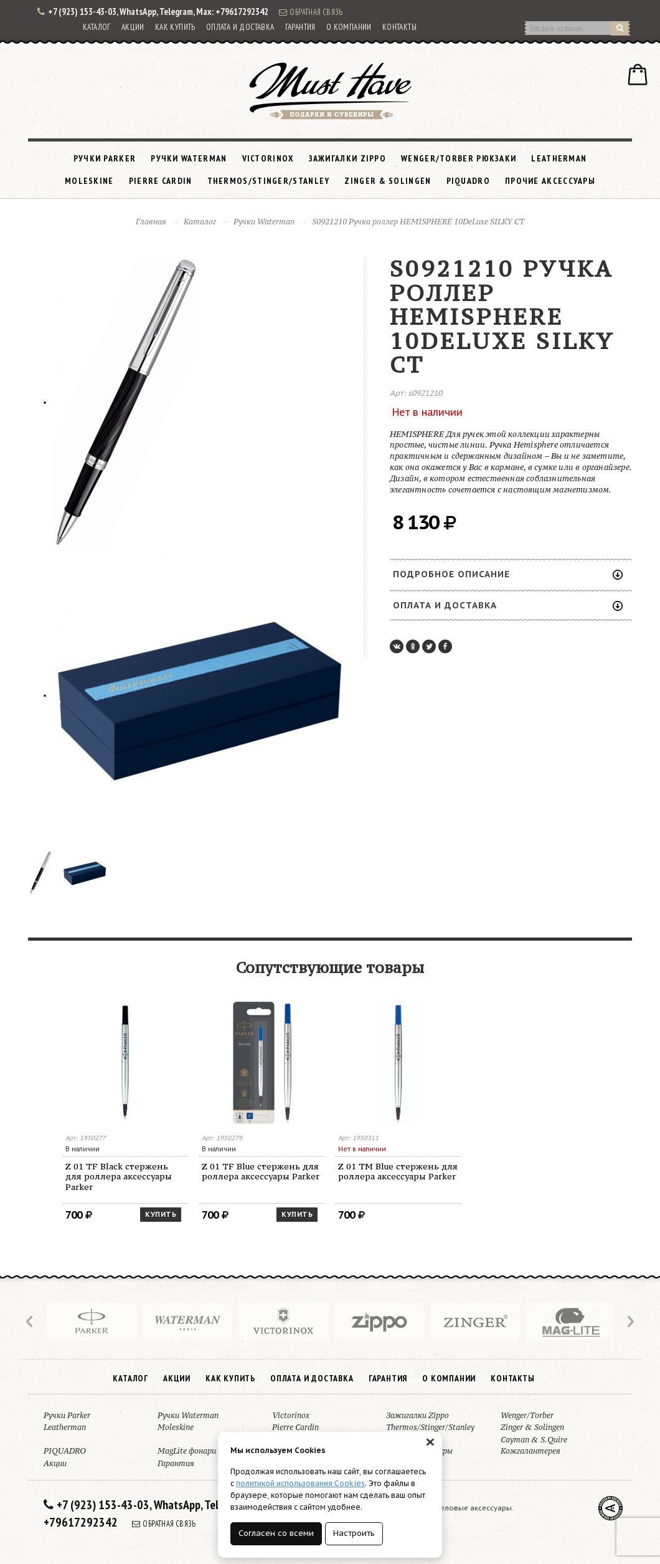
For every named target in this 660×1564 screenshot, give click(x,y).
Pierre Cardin (160, 180)
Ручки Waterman (189, 158)
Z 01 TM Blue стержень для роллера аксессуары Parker (398, 1172)
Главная (151, 221)
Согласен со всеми (276, 1533)
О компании (349, 27)
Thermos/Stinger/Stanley (268, 180)
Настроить (354, 1533)
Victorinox (268, 158)
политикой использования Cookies (300, 1483)
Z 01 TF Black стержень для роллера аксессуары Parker (118, 1177)
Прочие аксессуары (550, 180)
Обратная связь (310, 12)
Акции (132, 27)
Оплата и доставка (240, 27)
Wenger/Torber (527, 1415)
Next (629, 1321)
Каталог (97, 27)
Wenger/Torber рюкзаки (458, 158)
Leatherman (559, 158)
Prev (30, 1321)
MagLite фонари (187, 1451)
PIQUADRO (468, 180)
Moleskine (89, 180)
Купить (160, 1214)
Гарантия (300, 27)
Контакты (399, 27)
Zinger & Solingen (387, 180)
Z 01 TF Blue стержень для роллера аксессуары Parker (260, 1172)
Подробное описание (508, 574)
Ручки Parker (104, 158)
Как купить (175, 27)
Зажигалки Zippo (348, 158)
